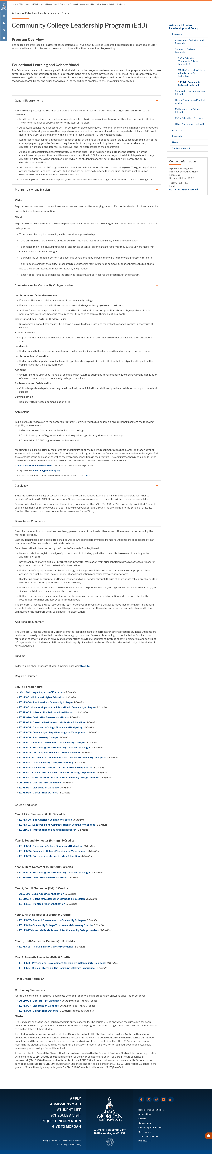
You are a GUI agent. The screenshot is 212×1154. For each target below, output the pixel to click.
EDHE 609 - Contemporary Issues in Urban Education (49, 752)
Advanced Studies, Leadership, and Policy (41, 4)
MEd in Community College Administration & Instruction (191, 73)
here (87, 475)
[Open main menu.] (3, 16)
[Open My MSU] (3, 38)
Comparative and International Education (190, 93)
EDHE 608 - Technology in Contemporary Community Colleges (55, 747)
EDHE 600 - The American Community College (45, 702)
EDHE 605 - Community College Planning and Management (53, 732)
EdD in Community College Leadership (110, 4)
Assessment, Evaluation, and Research (189, 42)
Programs (64, 4)
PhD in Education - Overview (189, 118)
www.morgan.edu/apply (46, 470)
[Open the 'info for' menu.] (3, 24)
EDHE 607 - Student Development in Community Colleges (52, 742)
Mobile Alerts (145, 1141)
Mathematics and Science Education (188, 110)
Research (177, 136)
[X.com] (149, 1099)
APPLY (75, 1098)
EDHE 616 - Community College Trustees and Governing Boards (55, 767)
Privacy (45, 1141)
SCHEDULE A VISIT (66, 1115)
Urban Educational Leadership (190, 124)
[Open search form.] (3, 31)
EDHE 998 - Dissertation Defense (38, 792)
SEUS (21, 4)
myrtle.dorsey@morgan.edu (184, 189)
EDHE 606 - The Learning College (38, 737)
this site (85, 666)
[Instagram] (156, 1099)
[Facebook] (141, 1099)
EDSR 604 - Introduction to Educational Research (47, 712)
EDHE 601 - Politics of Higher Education (41, 697)
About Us (177, 130)
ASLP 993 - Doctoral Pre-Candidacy (40, 782)
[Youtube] (163, 1099)
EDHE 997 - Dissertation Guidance (39, 787)
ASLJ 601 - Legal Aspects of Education (41, 692)
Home (14, 4)
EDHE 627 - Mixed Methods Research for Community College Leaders (59, 777)
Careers (142, 1118)
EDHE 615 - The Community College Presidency (46, 762)
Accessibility (144, 1114)
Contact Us (55, 1141)
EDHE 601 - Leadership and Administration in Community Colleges (57, 707)
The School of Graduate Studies (33, 465)
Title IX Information (148, 1136)
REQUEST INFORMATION (61, 1121)
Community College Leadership (82, 4)
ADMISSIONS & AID (65, 1104)
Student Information (182, 148)
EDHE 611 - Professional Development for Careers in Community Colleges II (62, 757)
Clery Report (144, 1132)
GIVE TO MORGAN (66, 1126)
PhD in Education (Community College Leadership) (188, 61)
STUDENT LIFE (69, 1110)
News (175, 142)
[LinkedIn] (171, 1099)
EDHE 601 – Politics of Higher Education (42, 904)
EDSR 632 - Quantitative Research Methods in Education (52, 722)
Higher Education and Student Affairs (190, 102)
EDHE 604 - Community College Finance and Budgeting (51, 727)
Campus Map (144, 1123)
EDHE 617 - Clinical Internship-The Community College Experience (57, 772)
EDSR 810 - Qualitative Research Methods (43, 717)
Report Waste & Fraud (72, 1141)
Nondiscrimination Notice (151, 1110)
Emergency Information (150, 1127)
